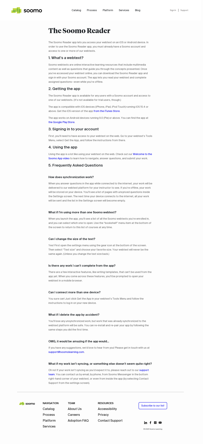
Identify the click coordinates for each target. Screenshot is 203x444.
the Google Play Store (61, 122)
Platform (108, 10)
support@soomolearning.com (66, 352)
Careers (74, 415)
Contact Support (110, 420)
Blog (137, 10)
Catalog (76, 10)
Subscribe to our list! (152, 405)
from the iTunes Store (107, 111)
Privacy (103, 415)
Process (92, 10)
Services (124, 10)
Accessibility (107, 409)
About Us (75, 409)
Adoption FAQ (78, 420)
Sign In (173, 10)
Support (184, 10)
